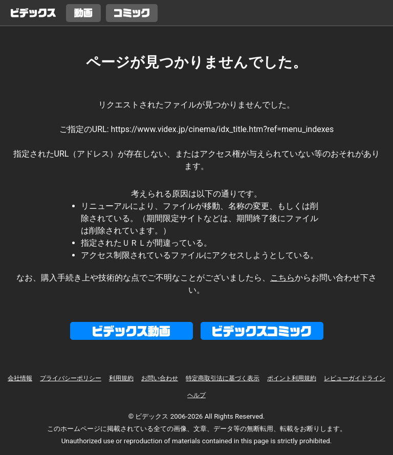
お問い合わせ (159, 378)
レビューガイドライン (354, 378)
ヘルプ (196, 395)
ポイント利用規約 (291, 378)
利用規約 (121, 378)
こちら (282, 278)
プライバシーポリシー (70, 378)
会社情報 (20, 378)
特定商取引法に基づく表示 (222, 378)
